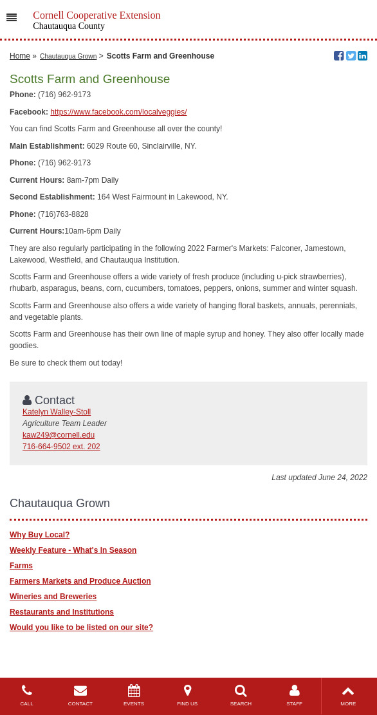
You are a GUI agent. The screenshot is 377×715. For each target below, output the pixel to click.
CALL (26, 695)
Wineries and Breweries (53, 596)
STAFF (294, 695)
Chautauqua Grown (68, 56)
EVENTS (133, 695)
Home (20, 55)
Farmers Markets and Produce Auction (80, 581)
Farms (21, 565)
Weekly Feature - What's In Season (73, 550)
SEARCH (240, 695)
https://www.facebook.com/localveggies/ (118, 111)
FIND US (187, 695)
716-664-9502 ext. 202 (61, 446)
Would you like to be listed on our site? (81, 627)
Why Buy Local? (39, 534)
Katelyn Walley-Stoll (57, 411)
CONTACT (80, 695)
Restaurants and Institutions (62, 612)
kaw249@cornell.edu (59, 435)
